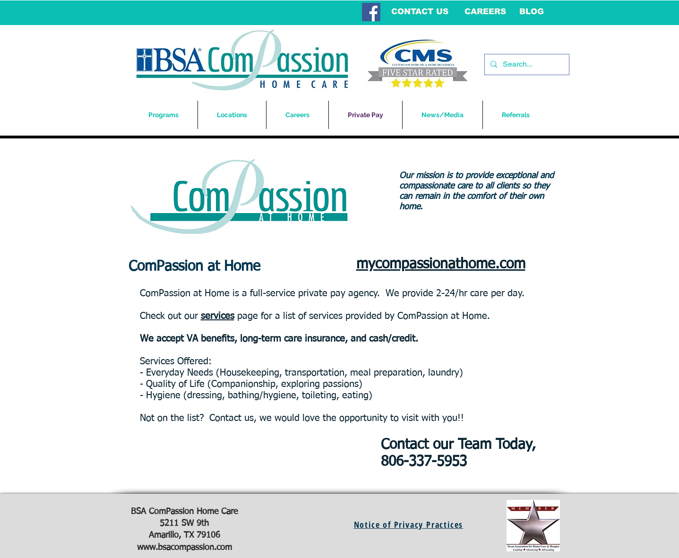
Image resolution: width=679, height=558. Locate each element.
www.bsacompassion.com (184, 547)
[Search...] (526, 64)
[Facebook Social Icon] (371, 12)
